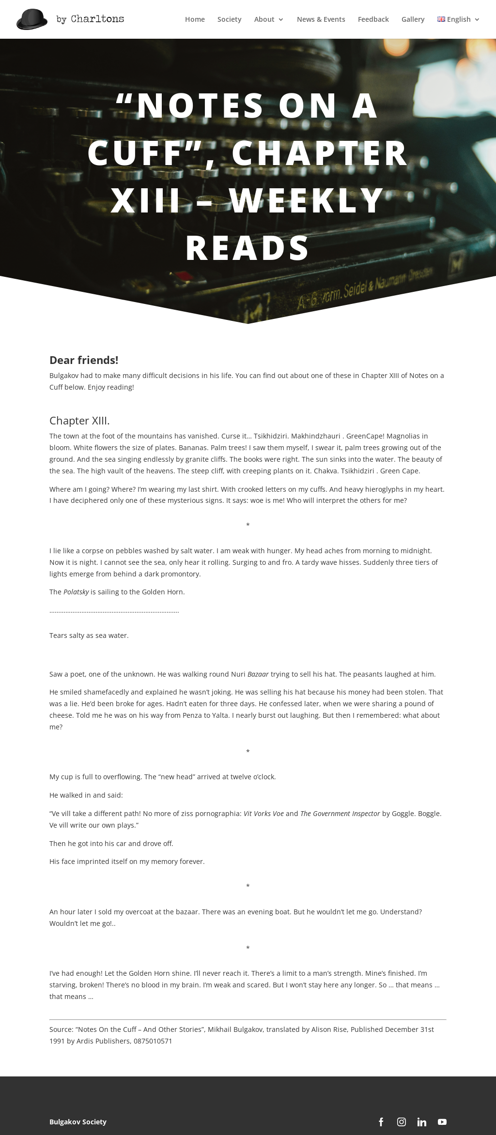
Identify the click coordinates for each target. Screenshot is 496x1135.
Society (229, 20)
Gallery (413, 20)
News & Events (321, 20)
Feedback (373, 20)
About (264, 20)
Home (195, 20)
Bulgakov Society (78, 1121)
